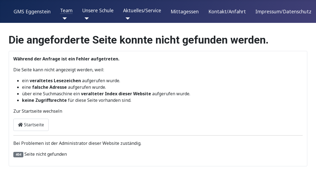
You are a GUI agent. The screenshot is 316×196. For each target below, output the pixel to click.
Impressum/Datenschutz (283, 11)
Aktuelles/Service (142, 10)
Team (66, 10)
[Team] (63, 18)
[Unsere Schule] (85, 18)
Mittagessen (185, 11)
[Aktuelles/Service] (126, 18)
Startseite (31, 125)
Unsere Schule (98, 10)
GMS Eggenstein (32, 11)
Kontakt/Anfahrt (227, 11)
